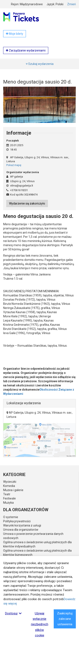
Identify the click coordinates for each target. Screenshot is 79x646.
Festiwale (9, 498)
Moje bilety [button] (14, 33)
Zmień (71, 4)
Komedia (9, 486)
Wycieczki (9, 481)
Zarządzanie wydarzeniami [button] (26, 50)
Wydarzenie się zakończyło (27, 203)
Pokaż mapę (13, 165)
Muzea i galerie (13, 490)
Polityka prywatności (17, 521)
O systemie (10, 517)
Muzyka (8, 502)
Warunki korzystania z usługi (22, 525)
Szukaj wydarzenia (40, 64)
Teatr (6, 494)
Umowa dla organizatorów (20, 529)
